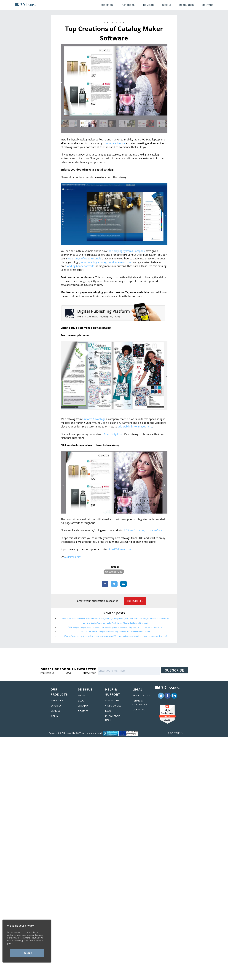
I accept (27, 952)
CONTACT (207, 4)
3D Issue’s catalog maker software (144, 530)
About (81, 695)
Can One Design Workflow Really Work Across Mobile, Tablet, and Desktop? (115, 623)
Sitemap (83, 705)
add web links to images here (135, 426)
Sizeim (55, 716)
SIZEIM (166, 4)
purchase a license (114, 143)
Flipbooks (57, 700)
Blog (81, 700)
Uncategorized (113, 571)
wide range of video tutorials (84, 258)
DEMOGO (148, 4)
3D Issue (85, 689)
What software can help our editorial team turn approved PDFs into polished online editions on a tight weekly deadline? (115, 636)
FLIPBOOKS (128, 4)
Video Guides (113, 705)
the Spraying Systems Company (126, 251)
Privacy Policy (141, 695)
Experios (56, 705)
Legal (137, 689)
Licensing (138, 709)
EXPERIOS (107, 4)
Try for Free (135, 601)
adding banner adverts (80, 266)
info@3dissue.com (120, 549)
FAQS (108, 710)
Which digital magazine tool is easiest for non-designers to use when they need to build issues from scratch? (115, 627)
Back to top (175, 732)
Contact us (112, 700)
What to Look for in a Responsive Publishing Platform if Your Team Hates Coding (115, 631)
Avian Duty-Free (113, 434)
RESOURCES (186, 4)
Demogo (56, 710)
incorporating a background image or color (106, 262)
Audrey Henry (72, 557)
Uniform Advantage (93, 419)
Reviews (83, 711)
